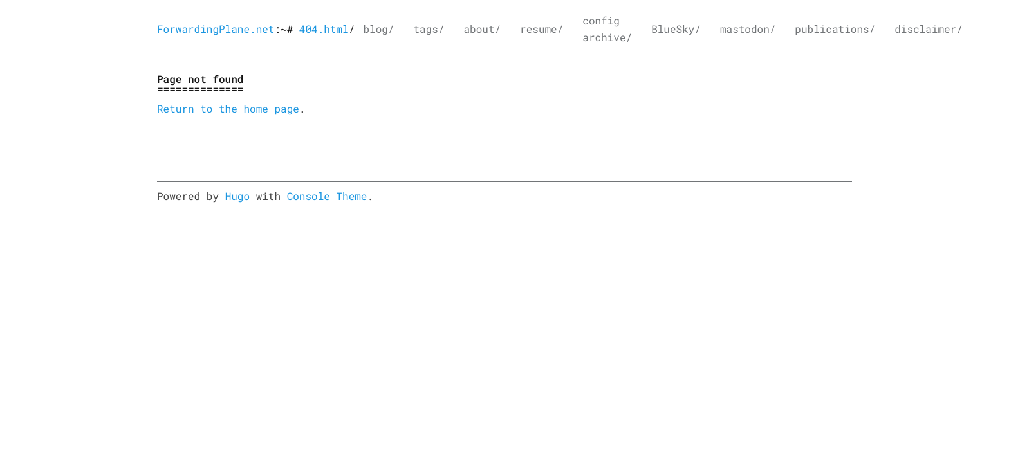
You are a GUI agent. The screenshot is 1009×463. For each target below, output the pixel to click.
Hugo (237, 196)
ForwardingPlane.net (215, 29)
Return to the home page (228, 109)
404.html (324, 29)
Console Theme (327, 196)
